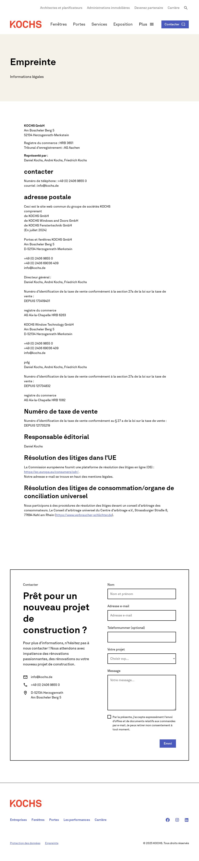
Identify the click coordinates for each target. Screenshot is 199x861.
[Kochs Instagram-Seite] (177, 820)
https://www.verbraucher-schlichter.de (84, 515)
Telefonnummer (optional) (126, 628)
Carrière (174, 8)
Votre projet (116, 649)
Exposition (123, 24)
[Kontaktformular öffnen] (175, 24)
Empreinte (51, 843)
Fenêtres (58, 24)
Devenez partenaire (148, 8)
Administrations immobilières (108, 8)
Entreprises (18, 820)
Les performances (77, 820)
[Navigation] (26, 24)
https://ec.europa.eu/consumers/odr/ (51, 472)
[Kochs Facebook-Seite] (167, 820)
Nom (110, 585)
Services (99, 24)
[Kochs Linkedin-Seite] (186, 820)
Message (113, 671)
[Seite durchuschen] (186, 8)
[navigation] (26, 806)
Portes (79, 24)
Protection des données (25, 843)
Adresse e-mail (118, 606)
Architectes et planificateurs (61, 8)
